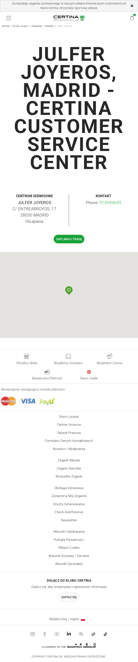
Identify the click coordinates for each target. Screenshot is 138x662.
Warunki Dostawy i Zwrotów (69, 556)
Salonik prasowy (69, 433)
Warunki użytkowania (69, 532)
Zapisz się (69, 597)
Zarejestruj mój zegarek (69, 496)
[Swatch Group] (69, 646)
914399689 (110, 202)
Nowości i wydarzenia (69, 449)
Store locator (69, 417)
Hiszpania (37, 26)
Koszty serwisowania (69, 504)
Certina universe (69, 425)
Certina (5, 26)
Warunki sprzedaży (69, 564)
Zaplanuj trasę (69, 239)
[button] (8, 18)
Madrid (49, 26)
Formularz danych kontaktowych (69, 441)
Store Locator (20, 26)
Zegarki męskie (69, 460)
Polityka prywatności (69, 540)
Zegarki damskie (69, 468)
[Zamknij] (131, 5)
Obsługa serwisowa (69, 488)
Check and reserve (69, 512)
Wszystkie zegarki (69, 476)
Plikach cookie (69, 548)
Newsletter (69, 520)
